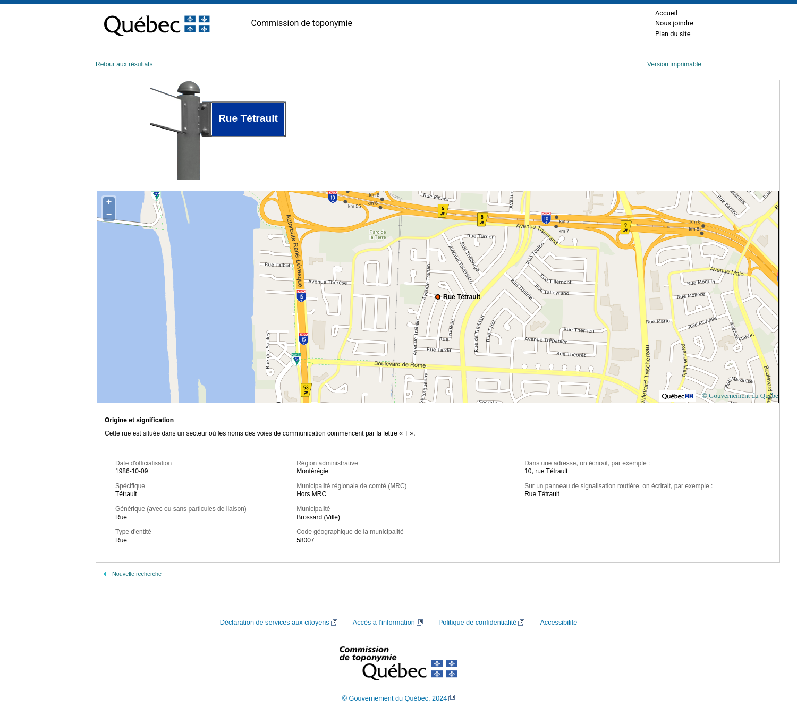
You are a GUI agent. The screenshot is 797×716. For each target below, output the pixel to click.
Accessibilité (558, 622)
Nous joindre (674, 23)
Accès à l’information (384, 622)
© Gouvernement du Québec (742, 395)
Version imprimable (674, 64)
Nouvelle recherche (137, 573)
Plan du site (673, 34)
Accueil (666, 13)
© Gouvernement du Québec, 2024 (394, 698)
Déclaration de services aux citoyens (274, 622)
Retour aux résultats (124, 64)
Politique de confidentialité (477, 622)
